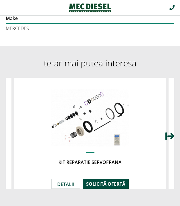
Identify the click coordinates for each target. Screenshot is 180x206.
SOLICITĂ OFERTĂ (105, 184)
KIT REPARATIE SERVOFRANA (90, 162)
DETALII (65, 184)
